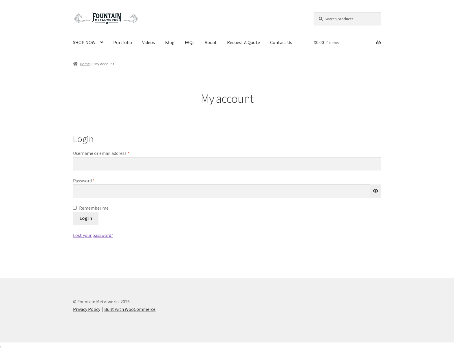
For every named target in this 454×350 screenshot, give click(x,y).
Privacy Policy (86, 309)
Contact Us (281, 42)
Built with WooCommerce (129, 309)
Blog (170, 42)
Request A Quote (243, 42)
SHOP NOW (84, 42)
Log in (86, 218)
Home (85, 63)
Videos (148, 42)
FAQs (190, 42)
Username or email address (110, 153)
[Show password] (375, 191)
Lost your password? (93, 235)
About (211, 42)
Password (92, 180)
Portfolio (122, 42)
